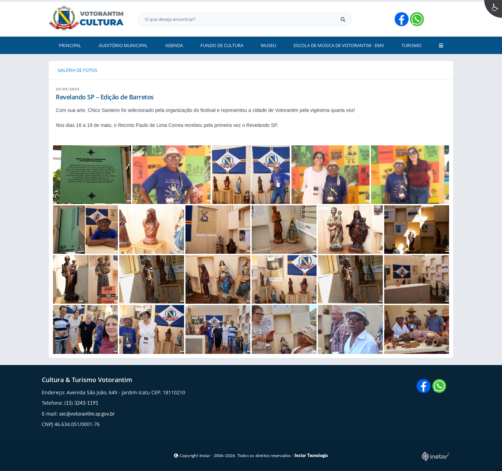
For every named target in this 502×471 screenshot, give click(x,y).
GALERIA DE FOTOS (77, 70)
